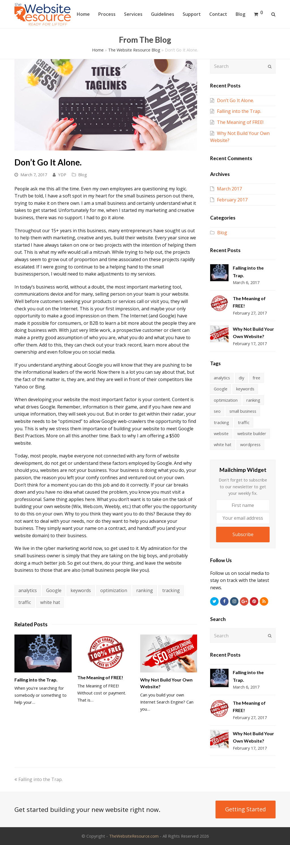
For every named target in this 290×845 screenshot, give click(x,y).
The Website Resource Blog (134, 50)
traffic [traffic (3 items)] (244, 422)
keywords (81, 590)
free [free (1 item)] (256, 377)
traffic (24, 602)
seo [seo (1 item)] (217, 411)
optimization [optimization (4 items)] (226, 400)
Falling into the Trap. (35, 679)
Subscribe (243, 534)
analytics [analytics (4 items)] (222, 377)
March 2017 (229, 189)
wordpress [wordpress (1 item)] (250, 444)
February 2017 (232, 200)
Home (98, 50)
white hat (50, 602)
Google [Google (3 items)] (220, 389)
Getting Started (245, 809)
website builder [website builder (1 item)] (251, 433)
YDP (62, 174)
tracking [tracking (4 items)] (221, 422)
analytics (27, 590)
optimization (113, 590)
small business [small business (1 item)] (242, 411)
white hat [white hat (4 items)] (222, 444)
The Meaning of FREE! (100, 677)
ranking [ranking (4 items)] (253, 400)
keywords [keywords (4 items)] (245, 389)
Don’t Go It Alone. (235, 100)
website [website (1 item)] (221, 433)
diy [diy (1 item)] (241, 377)
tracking (171, 590)
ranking (144, 590)
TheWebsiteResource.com (134, 836)
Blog (82, 174)
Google (53, 590)
